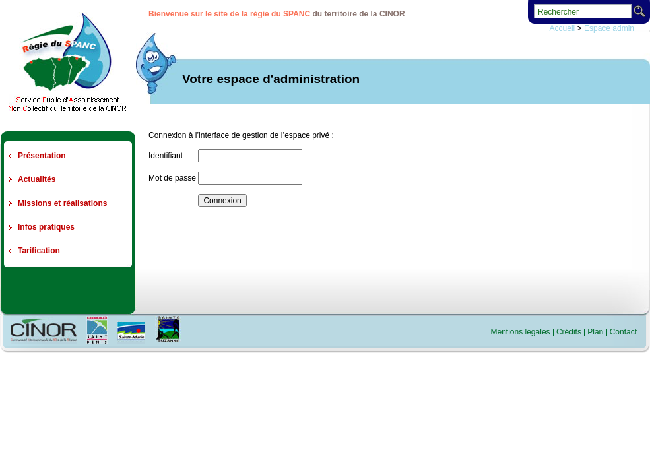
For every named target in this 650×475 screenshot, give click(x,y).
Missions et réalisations (62, 203)
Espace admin (609, 28)
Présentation (42, 155)
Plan (595, 331)
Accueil (562, 28)
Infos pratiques (46, 227)
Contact (623, 331)
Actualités (36, 179)
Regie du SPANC (67, 61)
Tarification (39, 250)
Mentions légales (520, 331)
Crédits (568, 331)
